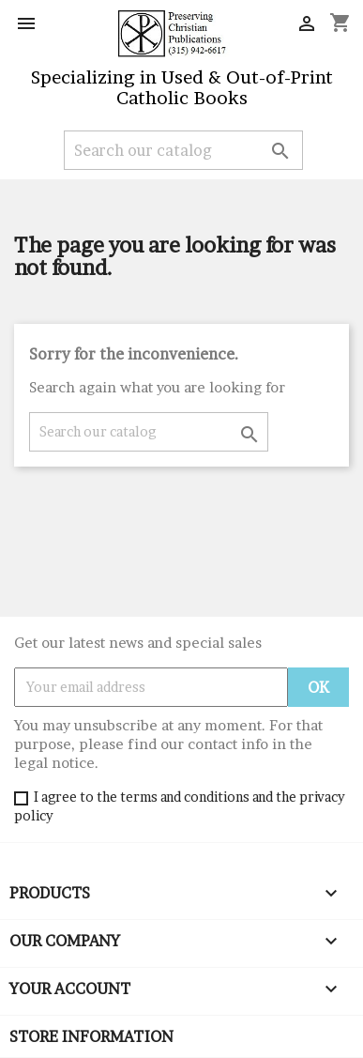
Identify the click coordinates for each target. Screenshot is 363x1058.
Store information (91, 1036)
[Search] (183, 150)
